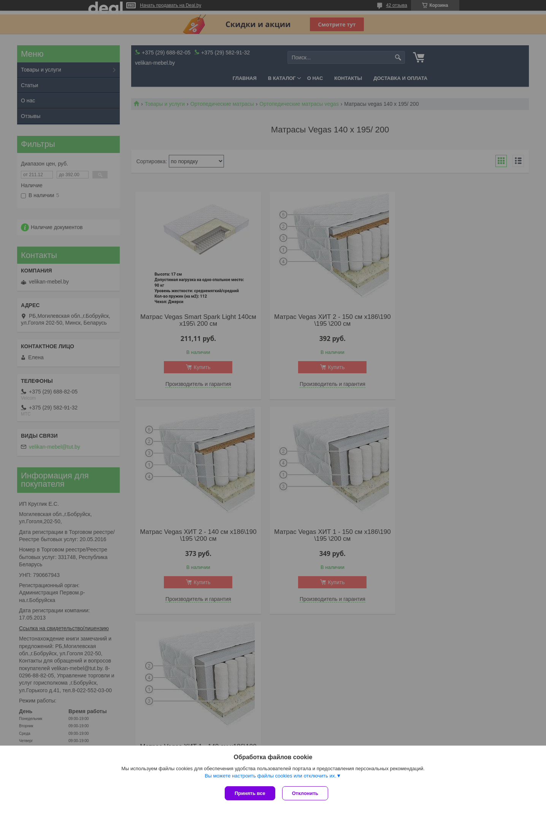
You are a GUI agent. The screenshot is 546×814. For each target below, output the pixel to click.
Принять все (250, 793)
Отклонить (306, 793)
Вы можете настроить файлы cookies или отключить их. (270, 776)
